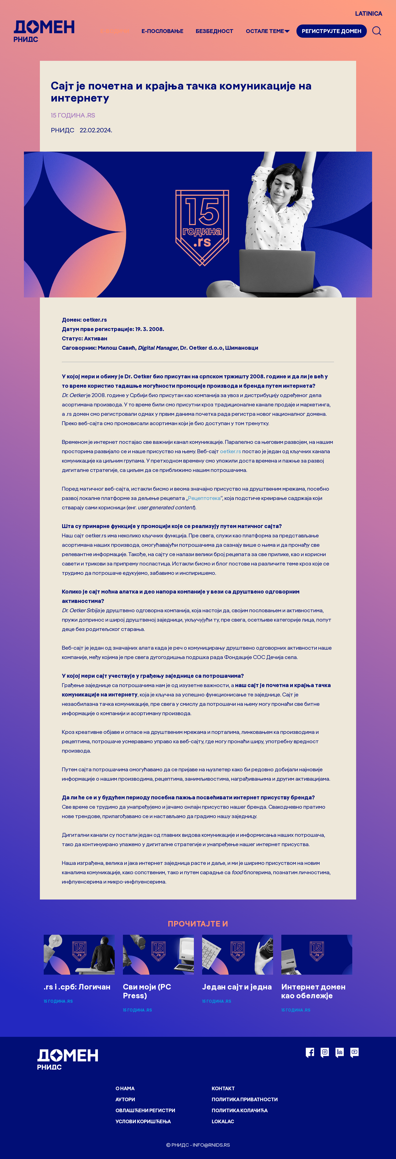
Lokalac (223, 1121)
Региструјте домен (331, 31)
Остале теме (265, 31)
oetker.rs (230, 451)
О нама (125, 1088)
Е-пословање (162, 31)
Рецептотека (204, 497)
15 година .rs (73, 115)
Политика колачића (240, 1110)
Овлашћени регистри (145, 1110)
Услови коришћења (143, 1121)
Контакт (223, 1088)
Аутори (125, 1099)
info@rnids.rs (211, 1145)
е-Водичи (114, 31)
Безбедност (214, 31)
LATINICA (368, 13)
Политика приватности (245, 1099)
